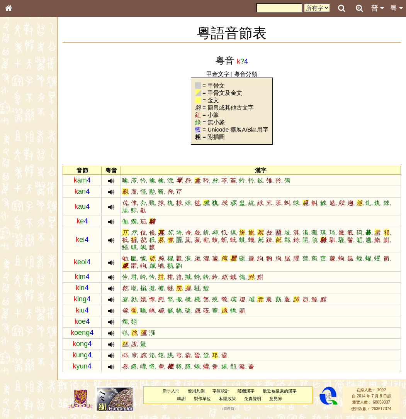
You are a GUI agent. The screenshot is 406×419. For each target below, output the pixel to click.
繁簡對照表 (21, 258)
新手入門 (175, 391)
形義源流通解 (23, 131)
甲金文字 (222, 74)
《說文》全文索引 (28, 237)
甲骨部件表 (21, 117)
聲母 (15, 203)
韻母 (26, 203)
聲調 (36, 203)
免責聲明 (256, 398)
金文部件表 (21, 124)
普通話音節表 (23, 210)
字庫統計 (225, 391)
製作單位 (206, 398)
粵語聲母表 (21, 158)
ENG (34, 85)
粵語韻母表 (21, 165)
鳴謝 (186, 398)
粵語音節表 (21, 151)
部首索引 (19, 103)
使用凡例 (200, 391)
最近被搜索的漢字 (284, 391)
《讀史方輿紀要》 (28, 244)
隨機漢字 (250, 391)
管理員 (233, 409)
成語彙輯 (19, 251)
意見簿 (279, 398)
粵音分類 (250, 74)
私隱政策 (231, 398)
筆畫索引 (19, 110)
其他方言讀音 (23, 217)
